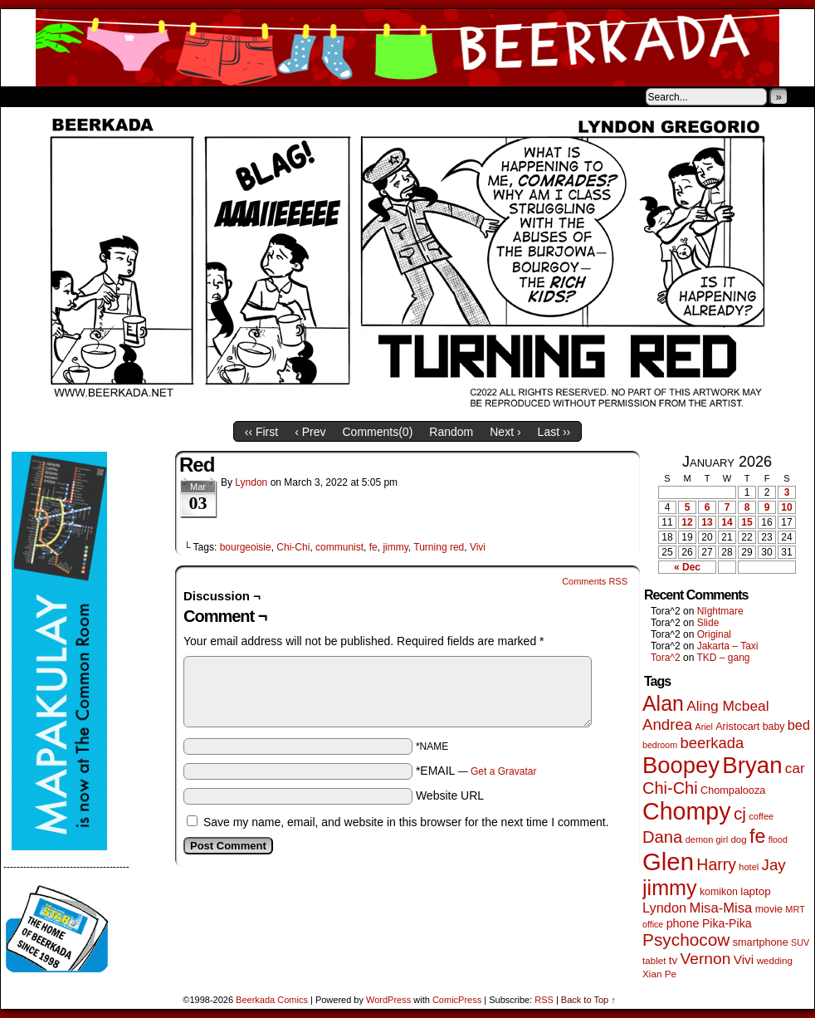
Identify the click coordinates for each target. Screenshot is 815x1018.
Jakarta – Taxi (728, 646)
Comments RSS (594, 581)
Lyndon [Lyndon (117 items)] (664, 907)
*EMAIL (476, 770)
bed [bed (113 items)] (799, 724)
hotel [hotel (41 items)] (749, 867)
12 (686, 522)
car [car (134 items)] (795, 768)
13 (706, 522)
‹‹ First (261, 431)
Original (714, 634)
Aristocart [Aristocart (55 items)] (737, 726)
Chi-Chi (293, 547)
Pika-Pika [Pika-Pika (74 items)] (727, 923)
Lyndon (251, 482)
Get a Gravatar (503, 771)
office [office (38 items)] (652, 924)
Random (451, 431)
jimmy (395, 547)
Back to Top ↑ (588, 1000)
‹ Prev (310, 431)
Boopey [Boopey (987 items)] (681, 765)
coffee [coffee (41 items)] (761, 816)
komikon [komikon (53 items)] (719, 892)
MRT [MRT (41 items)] (795, 909)
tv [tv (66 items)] (673, 960)
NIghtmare (720, 611)
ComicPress (456, 1000)
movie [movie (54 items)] (769, 909)
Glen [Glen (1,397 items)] (668, 861)
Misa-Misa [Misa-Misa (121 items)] (721, 908)
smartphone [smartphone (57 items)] (760, 942)
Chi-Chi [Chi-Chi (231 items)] (670, 788)
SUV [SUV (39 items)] (800, 942)
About (73, 96)
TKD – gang (722, 657)
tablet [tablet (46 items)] (654, 960)
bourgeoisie (245, 547)
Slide (708, 623)
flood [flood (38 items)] (778, 839)
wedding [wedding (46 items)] (775, 960)
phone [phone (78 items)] (683, 923)
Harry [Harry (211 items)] (716, 864)
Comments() (378, 431)
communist (339, 547)
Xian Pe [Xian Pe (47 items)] (659, 973)
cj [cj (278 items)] (740, 813)
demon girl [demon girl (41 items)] (707, 839)
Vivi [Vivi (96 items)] (744, 959)
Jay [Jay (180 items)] (774, 865)
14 (726, 522)
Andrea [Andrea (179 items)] (667, 724)
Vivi (478, 547)
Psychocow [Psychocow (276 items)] (686, 939)
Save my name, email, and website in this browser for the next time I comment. (406, 822)
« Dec (687, 567)
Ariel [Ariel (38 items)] (704, 727)
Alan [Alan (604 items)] (663, 703)
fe (373, 547)
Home (24, 96)
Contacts (187, 96)
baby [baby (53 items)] (774, 726)
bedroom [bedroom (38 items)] (659, 745)
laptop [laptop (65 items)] (755, 891)
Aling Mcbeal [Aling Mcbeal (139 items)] (727, 705)
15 (746, 522)
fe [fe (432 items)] (757, 836)
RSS (544, 1000)
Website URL (450, 795)
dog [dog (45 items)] (738, 839)
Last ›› (554, 431)
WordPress (388, 1000)
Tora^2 (666, 657)
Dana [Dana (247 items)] (662, 837)
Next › (505, 431)
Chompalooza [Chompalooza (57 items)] (732, 790)
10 (786, 507)
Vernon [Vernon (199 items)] (706, 958)
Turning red (438, 547)
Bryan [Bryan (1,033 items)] (752, 765)
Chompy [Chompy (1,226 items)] (686, 811)
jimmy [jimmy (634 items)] (669, 887)
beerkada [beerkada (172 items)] (712, 742)
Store (124, 96)
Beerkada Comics (407, 47)
